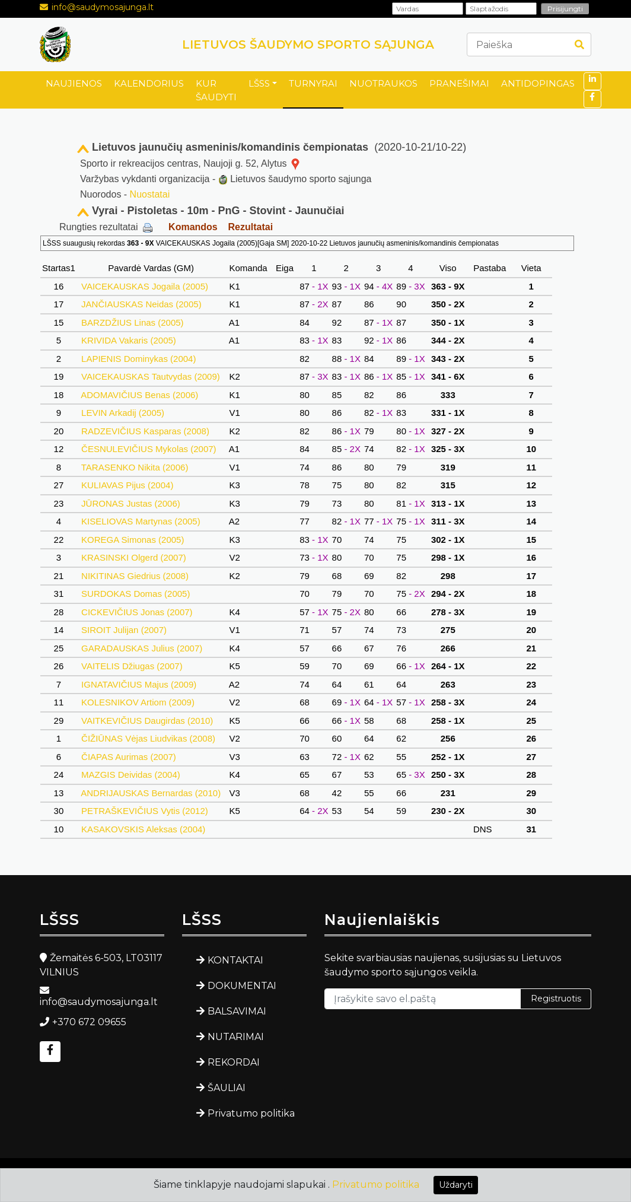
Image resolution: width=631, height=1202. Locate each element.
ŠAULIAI (227, 1087)
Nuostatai (150, 194)
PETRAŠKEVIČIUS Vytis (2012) (145, 811)
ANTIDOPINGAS (538, 83)
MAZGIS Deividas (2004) (131, 774)
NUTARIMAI (236, 1036)
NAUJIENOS (74, 83)
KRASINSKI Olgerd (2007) (134, 557)
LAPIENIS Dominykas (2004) (139, 359)
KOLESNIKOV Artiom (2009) (138, 702)
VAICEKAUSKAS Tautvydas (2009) (150, 376)
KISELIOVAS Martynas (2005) (141, 521)
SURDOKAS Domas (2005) (136, 594)
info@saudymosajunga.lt (103, 7)
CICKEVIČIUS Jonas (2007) (137, 612)
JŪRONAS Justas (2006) (131, 503)
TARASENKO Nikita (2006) (135, 467)
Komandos (193, 227)
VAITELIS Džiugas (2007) (132, 666)
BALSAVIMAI (237, 1011)
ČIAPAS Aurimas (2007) (129, 757)
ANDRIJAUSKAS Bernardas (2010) (151, 793)
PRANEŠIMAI (459, 83)
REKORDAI (234, 1062)
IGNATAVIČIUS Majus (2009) (139, 684)
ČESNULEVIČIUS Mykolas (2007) (149, 449)
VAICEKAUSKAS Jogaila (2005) (145, 286)
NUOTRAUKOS (383, 83)
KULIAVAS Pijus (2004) (127, 485)
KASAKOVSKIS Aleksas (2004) (143, 829)
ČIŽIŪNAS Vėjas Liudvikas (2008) (148, 738)
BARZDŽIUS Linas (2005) (132, 322)
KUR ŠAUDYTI (216, 90)
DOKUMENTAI (242, 985)
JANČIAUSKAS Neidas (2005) (141, 304)
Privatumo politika (251, 1113)
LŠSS (259, 83)
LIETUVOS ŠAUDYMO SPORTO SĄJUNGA (308, 44)
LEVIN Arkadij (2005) (123, 413)
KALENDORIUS (149, 83)
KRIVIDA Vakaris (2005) (129, 340)
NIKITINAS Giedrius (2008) (135, 576)
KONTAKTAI (235, 960)
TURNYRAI (313, 83)
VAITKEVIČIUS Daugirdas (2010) (147, 721)
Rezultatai (250, 227)
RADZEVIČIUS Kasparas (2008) (145, 431)
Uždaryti (456, 1184)
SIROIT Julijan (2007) (124, 630)
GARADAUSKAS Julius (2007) (142, 648)
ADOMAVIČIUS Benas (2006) (140, 395)
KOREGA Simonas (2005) (133, 540)
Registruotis (556, 998)
